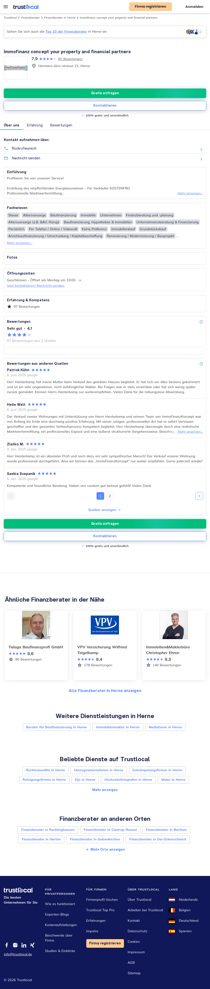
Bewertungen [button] (61, 125)
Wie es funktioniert (60, 904)
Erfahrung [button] (35, 125)
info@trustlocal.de (18, 954)
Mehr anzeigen (105, 789)
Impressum (136, 952)
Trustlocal (10, 17)
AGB (131, 962)
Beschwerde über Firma (58, 937)
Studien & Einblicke (60, 951)
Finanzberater (30, 17)
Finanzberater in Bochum (166, 830)
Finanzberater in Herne (59, 17)
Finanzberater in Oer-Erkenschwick (157, 839)
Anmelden (194, 6)
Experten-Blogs (57, 914)
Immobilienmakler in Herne (117, 727)
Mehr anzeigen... (190, 193)
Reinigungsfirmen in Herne (44, 779)
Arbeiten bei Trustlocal (145, 910)
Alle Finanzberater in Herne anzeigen (105, 690)
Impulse (92, 931)
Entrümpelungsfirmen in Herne (157, 770)
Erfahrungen (96, 920)
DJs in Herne (85, 779)
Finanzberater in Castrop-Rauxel (110, 830)
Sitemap (134, 973)
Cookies (134, 941)
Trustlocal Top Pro (100, 910)
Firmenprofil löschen (102, 899)
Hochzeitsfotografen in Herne (128, 779)
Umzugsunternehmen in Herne (98, 770)
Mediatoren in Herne (165, 727)
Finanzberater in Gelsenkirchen (95, 839)
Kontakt (134, 920)
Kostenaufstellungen (61, 925)
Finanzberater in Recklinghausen (48, 830)
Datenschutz (138, 931)
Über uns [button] (11, 125)
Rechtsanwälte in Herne (45, 770)
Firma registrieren (105, 943)
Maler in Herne (173, 779)
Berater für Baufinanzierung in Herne (56, 727)
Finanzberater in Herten (41, 839)
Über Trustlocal (140, 899)
